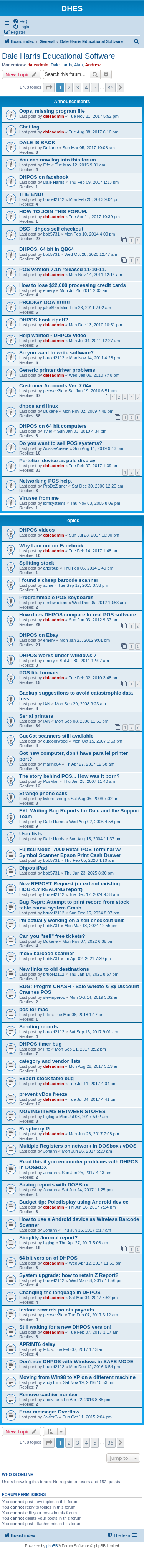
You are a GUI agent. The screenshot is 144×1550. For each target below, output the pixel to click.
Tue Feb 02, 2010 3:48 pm (93, 677)
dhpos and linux (38, 406)
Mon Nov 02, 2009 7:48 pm (88, 411)
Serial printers (36, 716)
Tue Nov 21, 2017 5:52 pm (94, 116)
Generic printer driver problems (57, 370)
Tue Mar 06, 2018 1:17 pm (79, 1014)
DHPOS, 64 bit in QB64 (46, 249)
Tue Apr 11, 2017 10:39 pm (94, 216)
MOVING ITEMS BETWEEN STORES (62, 1111)
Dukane (50, 147)
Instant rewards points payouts (56, 1310)
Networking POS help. (45, 481)
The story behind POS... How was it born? (69, 776)
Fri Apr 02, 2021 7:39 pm (87, 958)
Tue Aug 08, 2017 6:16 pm (93, 132)
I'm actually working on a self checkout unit (71, 920)
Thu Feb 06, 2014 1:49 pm (88, 568)
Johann (50, 1151)
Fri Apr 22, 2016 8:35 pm (87, 1399)
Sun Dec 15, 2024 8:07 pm (94, 913)
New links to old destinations (54, 969)
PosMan (50, 781)
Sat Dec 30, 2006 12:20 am (97, 486)
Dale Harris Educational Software (58, 56)
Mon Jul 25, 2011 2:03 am (84, 290)
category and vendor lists (50, 1061)
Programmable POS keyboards (56, 597)
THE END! (31, 194)
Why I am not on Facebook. (52, 546)
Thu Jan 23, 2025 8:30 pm (88, 873)
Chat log (29, 127)
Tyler (47, 431)
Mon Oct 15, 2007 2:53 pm (97, 741)
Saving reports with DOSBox (53, 1185)
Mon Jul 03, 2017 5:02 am (83, 1116)
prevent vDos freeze (43, 1094)
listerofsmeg (54, 798)
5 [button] (94, 87)
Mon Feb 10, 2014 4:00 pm (89, 234)
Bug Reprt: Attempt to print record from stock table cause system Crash (74, 905)
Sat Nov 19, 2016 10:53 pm (88, 1382)
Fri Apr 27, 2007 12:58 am (89, 764)
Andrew (92, 65)
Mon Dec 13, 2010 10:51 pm (95, 325)
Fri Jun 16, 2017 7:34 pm (92, 1207)
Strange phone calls (43, 793)
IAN (46, 704)
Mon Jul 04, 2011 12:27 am (94, 340)
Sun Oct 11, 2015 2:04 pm (87, 1417)
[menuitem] (20, 21)
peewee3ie (53, 391)
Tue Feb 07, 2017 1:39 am (93, 465)
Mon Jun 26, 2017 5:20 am (87, 1151)
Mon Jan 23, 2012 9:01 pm (85, 640)
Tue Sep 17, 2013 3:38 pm (83, 585)
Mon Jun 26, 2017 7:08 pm (94, 1134)
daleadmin (38, 65)
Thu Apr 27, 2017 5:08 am (83, 1242)
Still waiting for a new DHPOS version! (65, 1327)
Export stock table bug (46, 1078)
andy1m (50, 1382)
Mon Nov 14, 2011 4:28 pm (94, 358)
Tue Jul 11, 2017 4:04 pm (92, 1083)
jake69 (49, 307)
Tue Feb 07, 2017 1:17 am (93, 1332)
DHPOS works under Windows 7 (57, 655)
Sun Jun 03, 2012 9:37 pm (93, 620)
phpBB (52, 1546)
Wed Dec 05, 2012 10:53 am (99, 602)
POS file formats (39, 672)
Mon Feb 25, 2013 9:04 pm (94, 199)
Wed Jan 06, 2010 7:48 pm (94, 375)
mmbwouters (55, 602)
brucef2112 (53, 199)
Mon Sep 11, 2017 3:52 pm (80, 1049)
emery (49, 290)
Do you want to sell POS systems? (60, 443)
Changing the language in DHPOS (60, 1292)
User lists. (31, 834)
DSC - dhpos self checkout (51, 229)
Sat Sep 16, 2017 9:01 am (93, 1031)
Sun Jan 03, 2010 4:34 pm (81, 431)
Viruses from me (39, 498)
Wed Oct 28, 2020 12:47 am (90, 254)
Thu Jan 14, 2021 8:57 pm (93, 974)
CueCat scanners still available (56, 736)
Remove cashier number (48, 1394)
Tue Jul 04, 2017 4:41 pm (92, 1099)
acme (48, 585)
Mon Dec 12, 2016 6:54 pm (94, 1366)
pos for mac (33, 1009)
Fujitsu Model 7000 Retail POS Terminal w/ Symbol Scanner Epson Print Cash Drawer (70, 852)
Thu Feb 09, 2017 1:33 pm (94, 182)
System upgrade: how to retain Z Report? (69, 1275)
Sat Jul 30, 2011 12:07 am (84, 660)
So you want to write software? (56, 353)
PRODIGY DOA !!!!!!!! (44, 302)
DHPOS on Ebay (38, 635)
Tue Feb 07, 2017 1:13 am (79, 1349)
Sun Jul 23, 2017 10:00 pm (94, 535)
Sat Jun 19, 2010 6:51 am (92, 391)
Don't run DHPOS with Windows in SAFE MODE (76, 1361)
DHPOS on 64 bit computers (53, 426)
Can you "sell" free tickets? (52, 936)
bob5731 (51, 234)
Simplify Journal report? (48, 1237)
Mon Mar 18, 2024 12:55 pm (90, 925)
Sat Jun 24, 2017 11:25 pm (87, 1190)
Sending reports (38, 1026)
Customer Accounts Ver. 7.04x (55, 386)
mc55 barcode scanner (46, 953)
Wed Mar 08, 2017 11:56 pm (95, 1280)
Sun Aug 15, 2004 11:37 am (95, 839)
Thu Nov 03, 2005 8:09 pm (95, 503)
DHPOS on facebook (43, 177)
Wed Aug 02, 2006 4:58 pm (94, 821)
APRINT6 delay (37, 1344)
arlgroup (50, 568)
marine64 (52, 764)
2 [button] (69, 87)
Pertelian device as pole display (57, 460)
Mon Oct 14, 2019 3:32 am (94, 997)
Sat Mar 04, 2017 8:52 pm (93, 1297)
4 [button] (86, 87)
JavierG (50, 1417)
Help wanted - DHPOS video (52, 335)
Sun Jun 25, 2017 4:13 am (86, 1172)
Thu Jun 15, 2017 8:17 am (86, 1230)
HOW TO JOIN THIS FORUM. (53, 211)
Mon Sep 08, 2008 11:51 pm (81, 721)
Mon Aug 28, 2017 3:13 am (94, 1066)
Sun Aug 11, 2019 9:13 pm (98, 448)
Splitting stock (36, 563)
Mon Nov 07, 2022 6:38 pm (88, 941)
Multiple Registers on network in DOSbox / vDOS (78, 1146)
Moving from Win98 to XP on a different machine (77, 1377)
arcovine (51, 1399)
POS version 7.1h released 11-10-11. (62, 269)
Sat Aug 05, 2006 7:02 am (95, 798)
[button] (49, 87)
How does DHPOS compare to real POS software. (78, 615)
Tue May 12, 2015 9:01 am (80, 165)
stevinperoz (54, 997)
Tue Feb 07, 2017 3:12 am (93, 1315)
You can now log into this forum (57, 160)
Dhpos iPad (33, 868)
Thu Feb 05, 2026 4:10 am (89, 860)
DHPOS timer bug (40, 1044)
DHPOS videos (37, 530)
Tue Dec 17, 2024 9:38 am (94, 894)
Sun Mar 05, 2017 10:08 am (89, 147)
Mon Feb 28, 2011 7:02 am (85, 307)
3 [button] (77, 87)
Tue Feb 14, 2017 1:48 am (93, 551)
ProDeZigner (55, 486)
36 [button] (110, 87)
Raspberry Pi (34, 1129)
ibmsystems (54, 503)
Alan (78, 65)
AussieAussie (55, 448)
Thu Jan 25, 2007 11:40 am (89, 781)
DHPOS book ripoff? (43, 320)
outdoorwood (55, 741)
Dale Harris (61, 65)
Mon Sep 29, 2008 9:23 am (80, 704)
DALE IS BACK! (38, 142)
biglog (48, 1116)
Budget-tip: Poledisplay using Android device (74, 1202)
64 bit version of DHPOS (48, 1258)
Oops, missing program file (52, 111)
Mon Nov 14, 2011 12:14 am (95, 274)
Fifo (46, 165)
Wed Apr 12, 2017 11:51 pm (95, 1263)
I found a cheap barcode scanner (58, 580)
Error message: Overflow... (51, 1412)
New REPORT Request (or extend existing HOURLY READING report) (69, 886)
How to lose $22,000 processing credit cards (72, 285)
